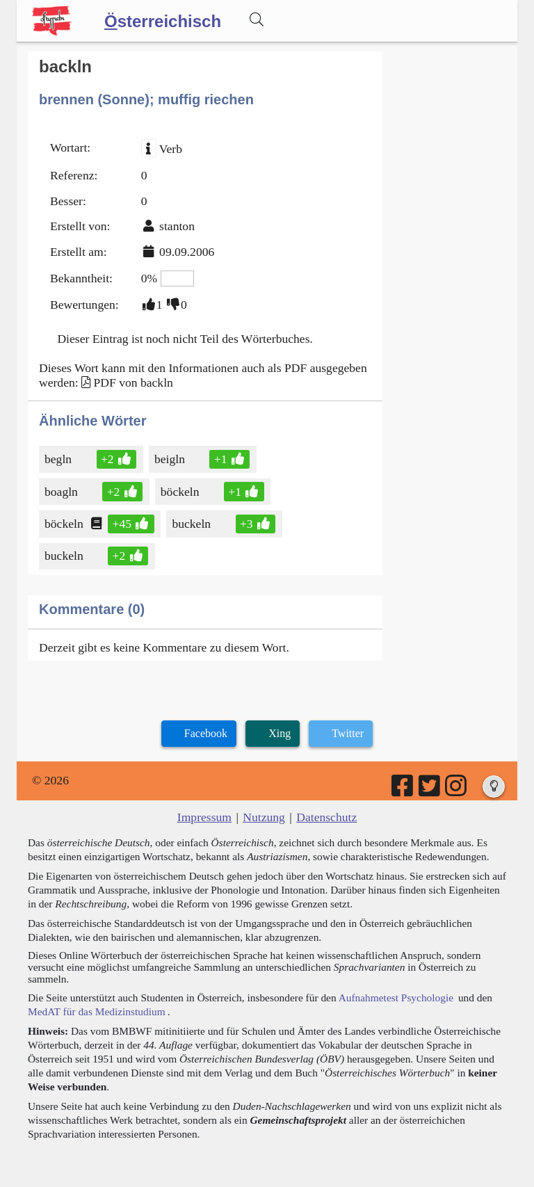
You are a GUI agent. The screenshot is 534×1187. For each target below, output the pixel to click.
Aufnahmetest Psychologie (396, 997)
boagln (62, 492)
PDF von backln (132, 382)
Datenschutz (326, 817)
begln (59, 459)
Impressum (204, 817)
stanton (177, 226)
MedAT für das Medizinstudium (96, 1011)
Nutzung (264, 817)
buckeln (192, 524)
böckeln (181, 492)
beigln (170, 459)
